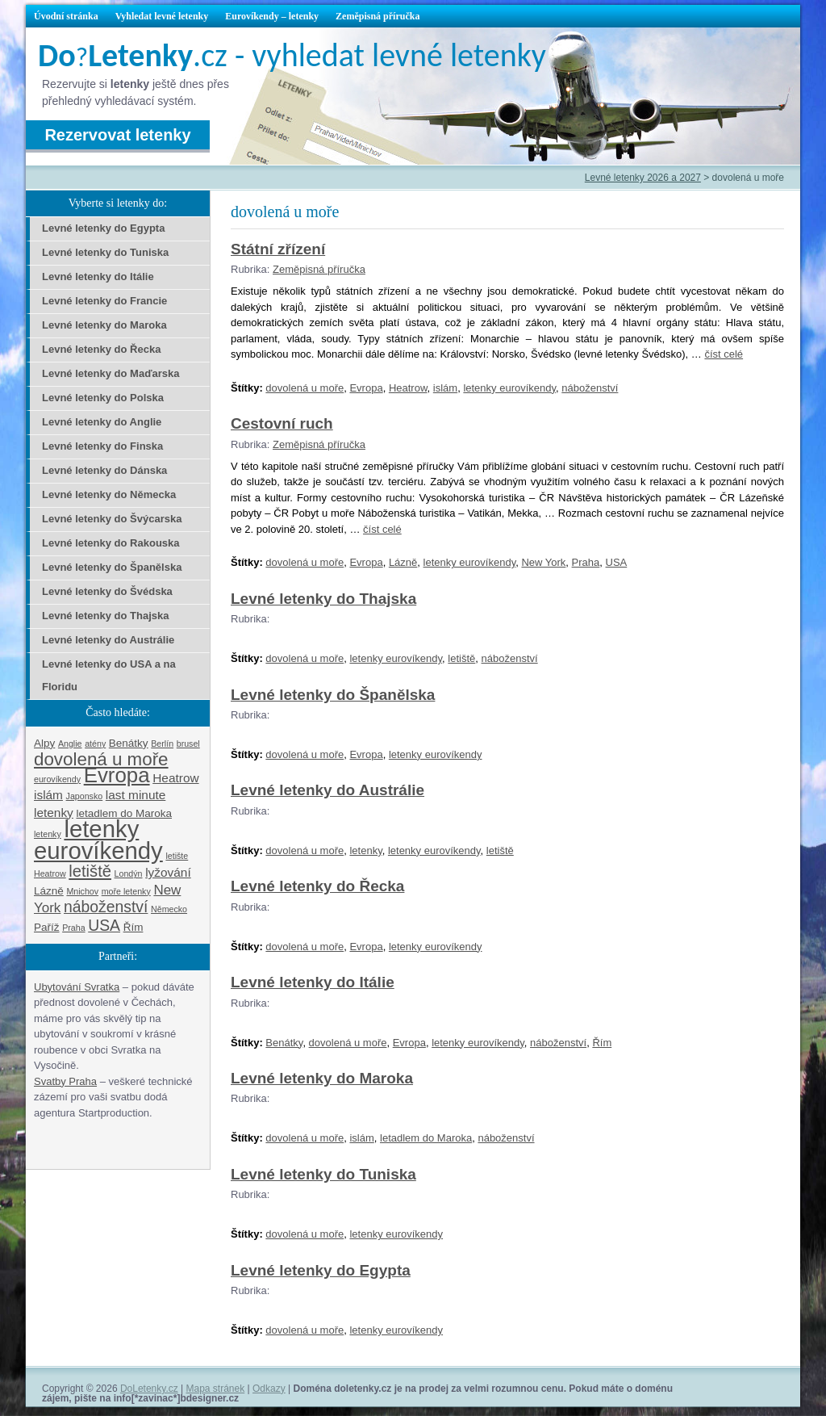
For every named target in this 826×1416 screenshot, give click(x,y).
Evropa (365, 388)
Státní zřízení (278, 249)
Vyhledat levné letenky (162, 16)
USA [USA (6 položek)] (104, 925)
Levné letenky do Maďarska (110, 373)
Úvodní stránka (66, 16)
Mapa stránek (215, 1388)
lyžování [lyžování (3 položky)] (168, 872)
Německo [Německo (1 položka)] (169, 909)
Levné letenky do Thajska (323, 598)
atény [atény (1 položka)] (95, 743)
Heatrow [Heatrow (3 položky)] (175, 778)
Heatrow (408, 388)
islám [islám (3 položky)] (48, 795)
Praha (586, 562)
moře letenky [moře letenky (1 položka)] (126, 891)
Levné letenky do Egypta (321, 1270)
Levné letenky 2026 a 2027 (643, 177)
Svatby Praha (65, 1081)
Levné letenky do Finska (102, 446)
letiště (461, 658)
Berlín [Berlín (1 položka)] (162, 743)
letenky (365, 850)
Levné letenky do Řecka (317, 886)
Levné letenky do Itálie (312, 982)
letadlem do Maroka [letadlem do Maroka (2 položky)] (124, 813)
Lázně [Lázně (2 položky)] (49, 891)
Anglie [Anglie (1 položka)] (70, 743)
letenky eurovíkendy (509, 388)
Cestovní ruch (282, 423)
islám (445, 388)
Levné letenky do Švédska (107, 591)
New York (543, 562)
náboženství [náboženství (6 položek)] (106, 906)
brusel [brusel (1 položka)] (188, 743)
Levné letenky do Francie (104, 301)
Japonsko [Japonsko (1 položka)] (84, 796)
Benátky (283, 1043)
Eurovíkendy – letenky (272, 16)
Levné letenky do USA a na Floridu (109, 675)
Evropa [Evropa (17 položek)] (117, 775)
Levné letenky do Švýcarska (111, 519)
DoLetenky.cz (149, 1388)
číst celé (723, 354)
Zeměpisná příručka (377, 16)
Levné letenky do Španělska (333, 694)
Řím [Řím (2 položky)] (133, 927)
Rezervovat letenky (117, 135)
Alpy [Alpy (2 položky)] (44, 743)
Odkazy (269, 1388)
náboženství (589, 388)
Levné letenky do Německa (109, 494)
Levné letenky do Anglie (101, 422)
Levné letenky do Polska (103, 398)
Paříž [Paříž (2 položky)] (47, 927)
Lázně (403, 562)
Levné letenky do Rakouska (111, 543)
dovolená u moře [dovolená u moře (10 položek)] (101, 759)
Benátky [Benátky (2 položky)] (128, 743)
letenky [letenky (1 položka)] (47, 834)
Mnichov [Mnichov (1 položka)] (82, 891)
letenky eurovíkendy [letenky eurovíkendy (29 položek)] (98, 839)
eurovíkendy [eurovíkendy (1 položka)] (57, 779)
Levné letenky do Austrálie (327, 789)
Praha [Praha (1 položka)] (73, 927)
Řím (601, 1043)
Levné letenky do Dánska (104, 470)
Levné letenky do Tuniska (323, 1174)
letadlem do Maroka (426, 1138)
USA (617, 562)
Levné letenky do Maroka (322, 1078)
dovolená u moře (304, 388)
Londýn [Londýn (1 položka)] (129, 873)
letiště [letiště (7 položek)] (90, 871)
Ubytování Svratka (76, 987)
